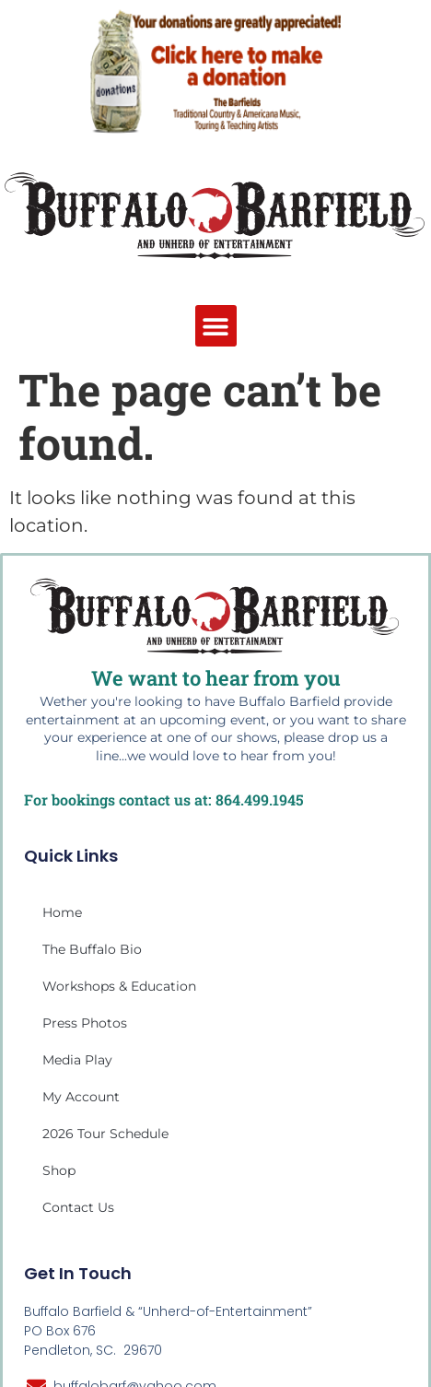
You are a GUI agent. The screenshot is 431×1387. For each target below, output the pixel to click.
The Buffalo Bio (92, 949)
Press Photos (84, 1023)
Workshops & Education (119, 986)
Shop (59, 1170)
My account (81, 1096)
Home (62, 912)
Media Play (77, 1060)
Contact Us (78, 1207)
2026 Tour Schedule (105, 1133)
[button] (216, 326)
